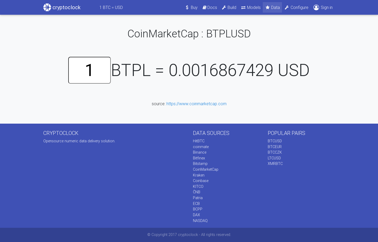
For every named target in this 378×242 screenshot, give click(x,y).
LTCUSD (274, 158)
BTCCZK (275, 152)
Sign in (323, 7)
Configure (296, 7)
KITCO (198, 186)
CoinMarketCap (205, 169)
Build (229, 7)
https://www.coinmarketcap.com (196, 103)
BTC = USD (111, 7)
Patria (198, 197)
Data (272, 7)
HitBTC (198, 141)
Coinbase (200, 180)
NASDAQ (200, 220)
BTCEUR (275, 146)
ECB (196, 203)
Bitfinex (199, 158)
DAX (196, 215)
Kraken (198, 175)
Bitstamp (200, 163)
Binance (199, 152)
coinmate (201, 146)
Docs (209, 7)
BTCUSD (275, 141)
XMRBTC (275, 163)
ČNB (196, 192)
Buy (191, 7)
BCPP (197, 209)
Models (250, 7)
